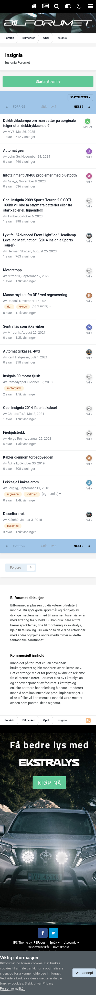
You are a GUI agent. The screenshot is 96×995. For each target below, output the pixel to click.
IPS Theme (20, 942)
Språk (54, 942)
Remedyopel (17, 382)
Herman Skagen (19, 251)
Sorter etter (80, 97)
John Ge (14, 156)
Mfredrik (14, 276)
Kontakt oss (61, 947)
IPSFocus (39, 942)
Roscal (13, 301)
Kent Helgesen (18, 357)
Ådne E (13, 463)
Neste (78, 107)
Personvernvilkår (38, 947)
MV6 (11, 132)
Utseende (71, 942)
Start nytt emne (48, 81)
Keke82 (13, 520)
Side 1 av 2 (49, 107)
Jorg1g (13, 488)
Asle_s (12, 181)
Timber (12, 216)
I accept (84, 973)
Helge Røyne (17, 438)
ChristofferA (17, 414)
